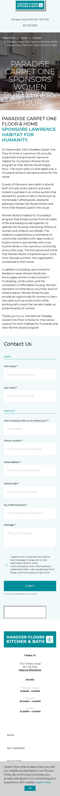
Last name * (10, 388)
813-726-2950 (30, 25)
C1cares (37, 37)
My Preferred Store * (15, 505)
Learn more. (43, 782)
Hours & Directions (30, 670)
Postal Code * (11, 483)
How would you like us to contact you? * (26, 421)
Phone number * (13, 441)
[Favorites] (52, 6)
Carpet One (8, 37)
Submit (30, 585)
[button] (48, 6)
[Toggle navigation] (5, 6)
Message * (9, 525)
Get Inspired (16, 748)
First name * (10, 366)
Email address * (12, 462)
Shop (10, 735)
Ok (30, 788)
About (24, 37)
